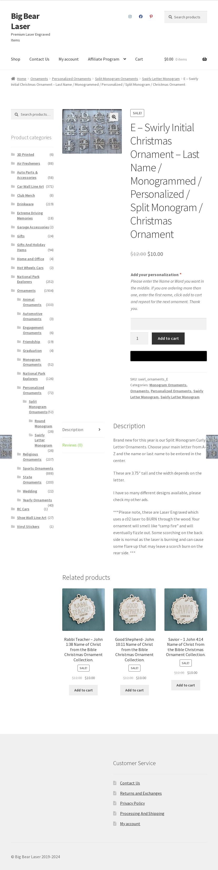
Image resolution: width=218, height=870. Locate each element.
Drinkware (25, 204)
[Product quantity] (139, 338)
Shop (15, 59)
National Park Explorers (28, 279)
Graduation (32, 350)
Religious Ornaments (32, 457)
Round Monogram (43, 423)
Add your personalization (156, 274)
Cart (139, 59)
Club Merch (26, 195)
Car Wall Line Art (30, 186)
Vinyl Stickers (28, 526)
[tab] (83, 430)
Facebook (141, 16)
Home (21, 78)
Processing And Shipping (142, 813)
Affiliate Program (103, 59)
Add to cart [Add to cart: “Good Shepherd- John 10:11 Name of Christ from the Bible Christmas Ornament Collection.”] (134, 690)
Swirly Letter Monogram (161, 78)
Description (72, 429)
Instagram (130, 16)
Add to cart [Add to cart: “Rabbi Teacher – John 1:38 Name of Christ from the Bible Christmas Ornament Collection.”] (83, 690)
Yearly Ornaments (37, 500)
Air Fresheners (28, 163)
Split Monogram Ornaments (116, 78)
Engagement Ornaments (33, 330)
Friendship (31, 341)
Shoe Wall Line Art (31, 517)
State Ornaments (32, 480)
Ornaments (39, 78)
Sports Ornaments (38, 468)
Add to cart (168, 338)
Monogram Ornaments (167, 385)
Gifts (21, 236)
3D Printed (25, 154)
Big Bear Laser (25, 21)
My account (69, 59)
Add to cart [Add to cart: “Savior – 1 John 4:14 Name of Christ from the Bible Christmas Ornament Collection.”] (186, 685)
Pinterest (151, 16)
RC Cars (23, 509)
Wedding (30, 491)
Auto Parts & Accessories (27, 175)
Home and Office (30, 258)
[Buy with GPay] (168, 356)
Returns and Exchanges (141, 793)
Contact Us (39, 59)
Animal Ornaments (32, 302)
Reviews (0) (72, 445)
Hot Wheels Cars (30, 267)
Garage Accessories (33, 227)
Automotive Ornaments (32, 316)
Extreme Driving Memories (30, 216)
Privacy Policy (132, 803)
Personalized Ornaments (71, 78)
